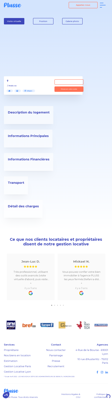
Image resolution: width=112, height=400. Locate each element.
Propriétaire (11, 350)
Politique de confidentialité (101, 395)
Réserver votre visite (69, 89)
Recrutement (56, 366)
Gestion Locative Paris (17, 366)
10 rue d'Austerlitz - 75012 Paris (93, 361)
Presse (56, 360)
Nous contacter (56, 350)
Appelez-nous (83, 5)
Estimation (11, 360)
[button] (6, 395)
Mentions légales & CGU (70, 395)
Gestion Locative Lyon (17, 371)
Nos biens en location (17, 355)
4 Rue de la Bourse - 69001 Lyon (92, 352)
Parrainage (56, 355)
